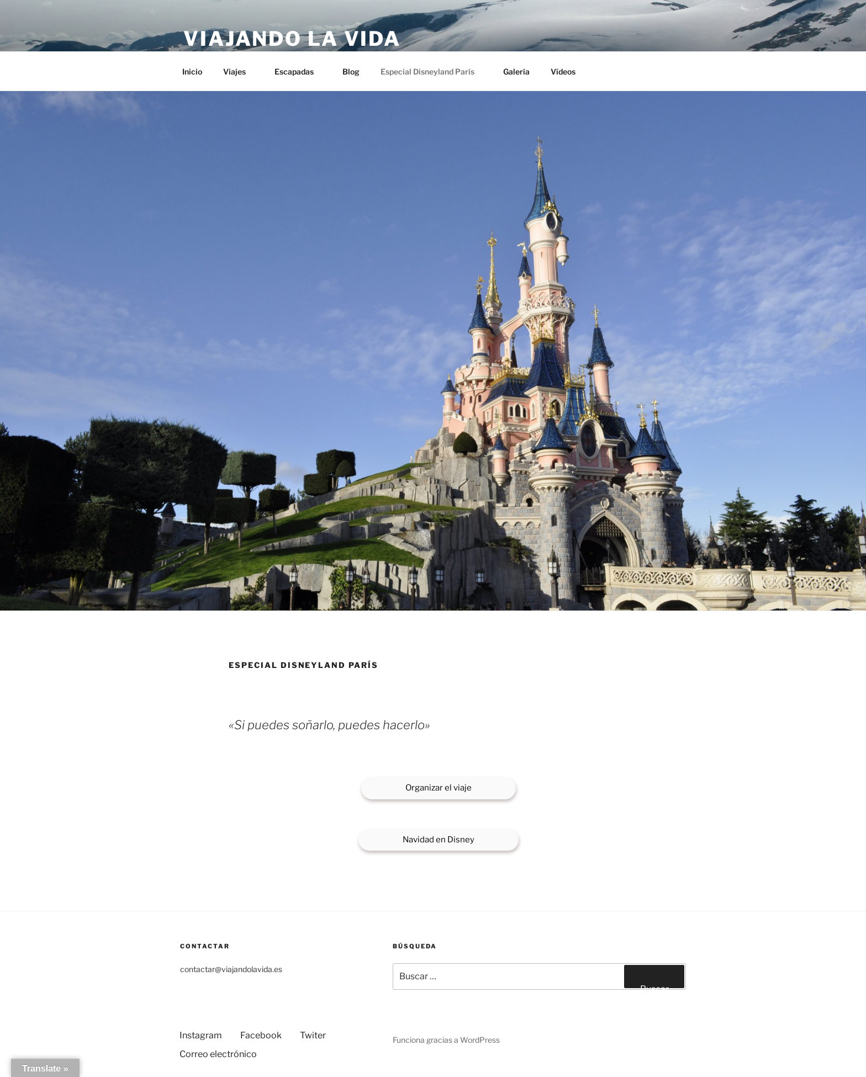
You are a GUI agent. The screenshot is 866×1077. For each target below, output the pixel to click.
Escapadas (299, 71)
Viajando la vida (292, 38)
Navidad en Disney (438, 840)
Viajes (239, 71)
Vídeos (563, 71)
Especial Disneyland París (433, 71)
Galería (516, 71)
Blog (351, 71)
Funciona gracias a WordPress (446, 1039)
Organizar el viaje (438, 788)
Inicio (192, 71)
